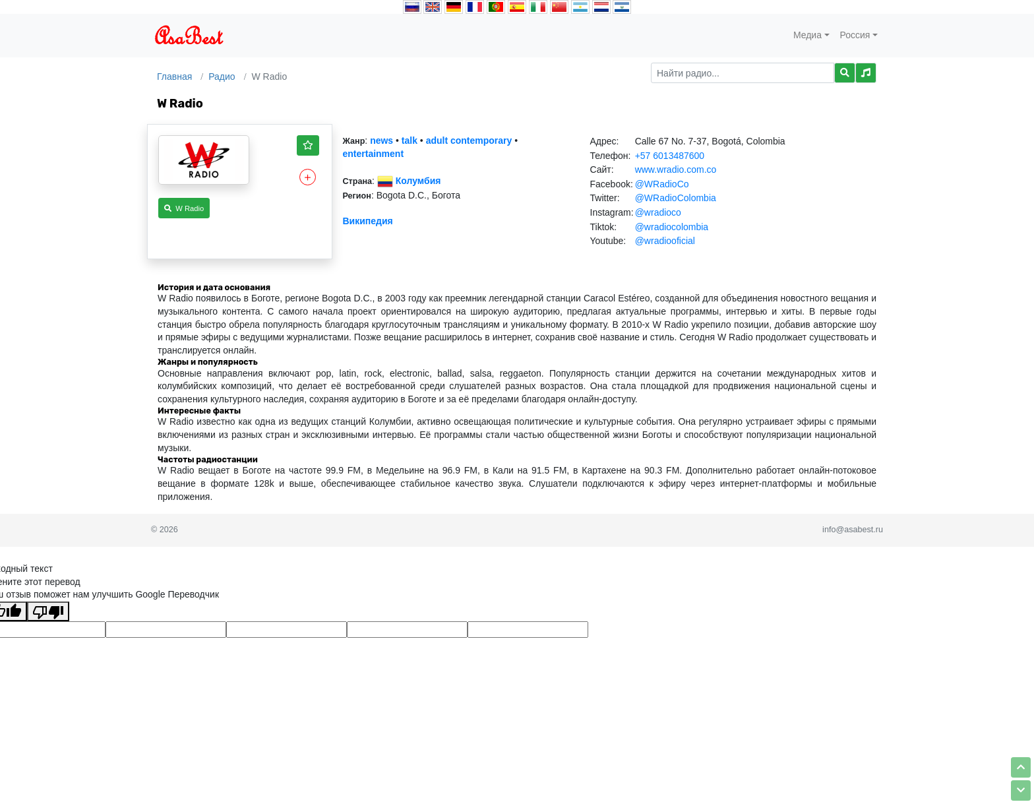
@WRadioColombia (675, 198)
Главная (174, 76)
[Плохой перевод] (48, 611)
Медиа (807, 35)
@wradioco (658, 212)
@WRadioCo (662, 184)
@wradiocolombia (671, 227)
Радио (221, 76)
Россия (855, 35)
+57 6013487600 (670, 155)
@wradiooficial (665, 240)
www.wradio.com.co (676, 169)
